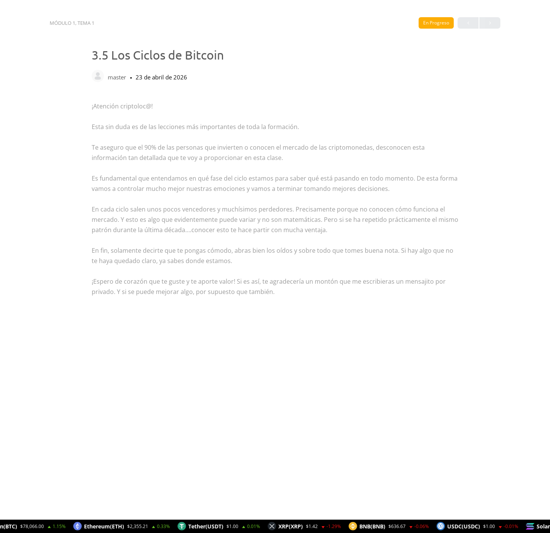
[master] (98, 77)
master (118, 77)
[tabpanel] (275, 307)
